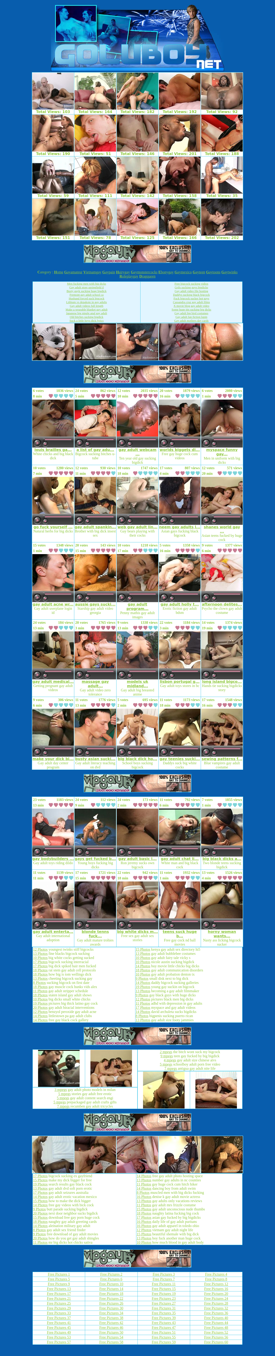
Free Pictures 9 (59, 1284)
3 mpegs (60, 1090)
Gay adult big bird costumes (191, 313)
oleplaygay (129, 276)
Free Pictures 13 (59, 1289)
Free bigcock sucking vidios (191, 283)
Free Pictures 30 (111, 1308)
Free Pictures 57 (59, 1342)
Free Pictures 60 (216, 1342)
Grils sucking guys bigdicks (191, 287)
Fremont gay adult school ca (86, 294)
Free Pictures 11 (164, 1284)
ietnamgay (92, 272)
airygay (123, 272)
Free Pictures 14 (111, 1289)
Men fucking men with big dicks (86, 283)
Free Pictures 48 (216, 1327)
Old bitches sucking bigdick (86, 317)
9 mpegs (167, 1056)
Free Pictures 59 (164, 1342)
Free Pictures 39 (164, 1318)
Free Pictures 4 (216, 1274)
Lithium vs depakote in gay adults (86, 302)
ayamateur (73, 272)
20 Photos (40, 1008)
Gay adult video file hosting (191, 291)
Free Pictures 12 (216, 1284)
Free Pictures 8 (216, 1279)
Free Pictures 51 (164, 1332)
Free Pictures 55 (164, 1337)
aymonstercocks (144, 272)
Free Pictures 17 (59, 1294)
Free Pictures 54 (111, 1337)
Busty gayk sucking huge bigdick (86, 291)
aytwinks (229, 272)
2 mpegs (166, 1052)
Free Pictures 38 (111, 1318)
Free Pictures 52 (216, 1332)
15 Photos (143, 949)
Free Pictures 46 (111, 1327)
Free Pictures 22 (111, 1298)
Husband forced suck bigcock (86, 298)
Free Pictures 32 (216, 1308)
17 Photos (40, 962)
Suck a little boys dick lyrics (86, 320)
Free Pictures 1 (59, 1274)
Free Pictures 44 (216, 1323)
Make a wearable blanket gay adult (87, 309)
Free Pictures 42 (111, 1323)
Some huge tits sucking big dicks (191, 309)
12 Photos (40, 949)
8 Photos (39, 983)
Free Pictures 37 (59, 1318)
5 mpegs (64, 1094)
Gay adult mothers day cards (191, 320)
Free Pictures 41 (59, 1323)
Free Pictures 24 (216, 1298)
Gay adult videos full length (86, 306)
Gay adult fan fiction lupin (191, 317)
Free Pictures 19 (164, 1294)
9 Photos (142, 978)
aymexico (183, 272)
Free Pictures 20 (216, 1294)
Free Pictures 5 (59, 1279)
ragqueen (147, 276)
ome (58, 272)
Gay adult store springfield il (86, 287)
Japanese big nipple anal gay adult (86, 313)
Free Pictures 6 (111, 1279)
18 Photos (40, 970)
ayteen (199, 272)
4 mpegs (170, 1060)
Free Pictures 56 (216, 1337)
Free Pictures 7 (164, 1279)
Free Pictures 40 (216, 1318)
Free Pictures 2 (111, 1274)
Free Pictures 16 (216, 1289)
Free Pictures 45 (59, 1327)
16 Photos (144, 1197)
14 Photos (40, 1016)
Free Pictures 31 (164, 1308)
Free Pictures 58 (111, 1342)
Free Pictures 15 (164, 1289)
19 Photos (40, 1003)
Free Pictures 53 (59, 1337)
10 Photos (40, 958)
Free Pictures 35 (164, 1313)
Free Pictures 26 (111, 1303)
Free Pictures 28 (216, 1303)
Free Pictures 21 (59, 1298)
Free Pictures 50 (111, 1332)
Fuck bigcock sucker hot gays (191, 298)
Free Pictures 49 (59, 1332)
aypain (108, 272)
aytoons (213, 272)
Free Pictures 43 (164, 1323)
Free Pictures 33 (59, 1313)
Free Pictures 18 (111, 1294)
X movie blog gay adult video (191, 306)
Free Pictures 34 (111, 1313)
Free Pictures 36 (216, 1313)
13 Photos (40, 954)
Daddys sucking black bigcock (191, 294)
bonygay (166, 272)
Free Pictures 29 (59, 1308)
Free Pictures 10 (111, 1284)
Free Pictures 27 (164, 1303)
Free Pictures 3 (164, 1274)
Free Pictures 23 (164, 1298)
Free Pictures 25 (59, 1303)
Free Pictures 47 (164, 1327)
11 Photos (40, 991)
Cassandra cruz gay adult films (191, 302)
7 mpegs (63, 1106)
